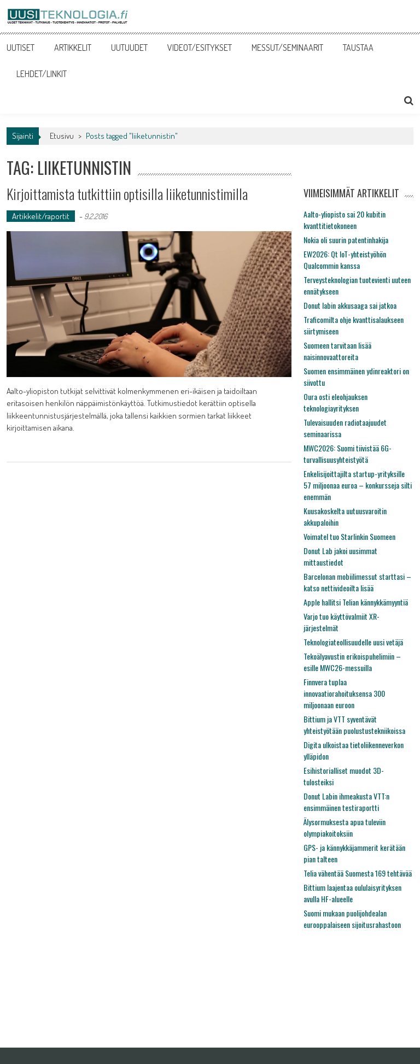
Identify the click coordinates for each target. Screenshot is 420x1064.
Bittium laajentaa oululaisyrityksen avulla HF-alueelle (352, 892)
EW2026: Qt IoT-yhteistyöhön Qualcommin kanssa (345, 259)
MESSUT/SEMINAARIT (287, 47)
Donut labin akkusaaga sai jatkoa (350, 305)
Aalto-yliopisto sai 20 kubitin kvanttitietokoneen (345, 219)
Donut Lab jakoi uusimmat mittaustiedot (340, 556)
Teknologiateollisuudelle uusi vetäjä (353, 642)
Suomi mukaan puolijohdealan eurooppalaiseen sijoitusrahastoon (352, 918)
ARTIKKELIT (72, 47)
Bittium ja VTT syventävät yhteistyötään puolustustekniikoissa (354, 724)
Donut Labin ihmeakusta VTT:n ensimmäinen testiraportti (346, 801)
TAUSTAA (358, 47)
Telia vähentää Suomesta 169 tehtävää (358, 873)
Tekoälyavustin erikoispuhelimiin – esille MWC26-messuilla (352, 661)
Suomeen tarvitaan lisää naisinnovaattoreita (337, 350)
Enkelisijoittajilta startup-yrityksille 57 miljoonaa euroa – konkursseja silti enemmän (358, 485)
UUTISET (20, 47)
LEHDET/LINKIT (41, 73)
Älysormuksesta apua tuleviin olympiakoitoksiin (345, 827)
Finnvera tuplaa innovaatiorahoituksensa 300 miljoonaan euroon (344, 693)
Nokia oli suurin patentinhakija (346, 239)
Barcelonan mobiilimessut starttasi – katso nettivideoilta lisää (357, 582)
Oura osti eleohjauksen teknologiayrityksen (336, 402)
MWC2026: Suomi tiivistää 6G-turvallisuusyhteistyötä (348, 453)
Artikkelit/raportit (40, 216)
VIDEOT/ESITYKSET (199, 47)
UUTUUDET (129, 47)
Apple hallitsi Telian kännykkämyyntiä (356, 602)
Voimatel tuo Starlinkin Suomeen (349, 536)
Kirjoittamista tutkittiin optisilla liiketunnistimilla (127, 193)
